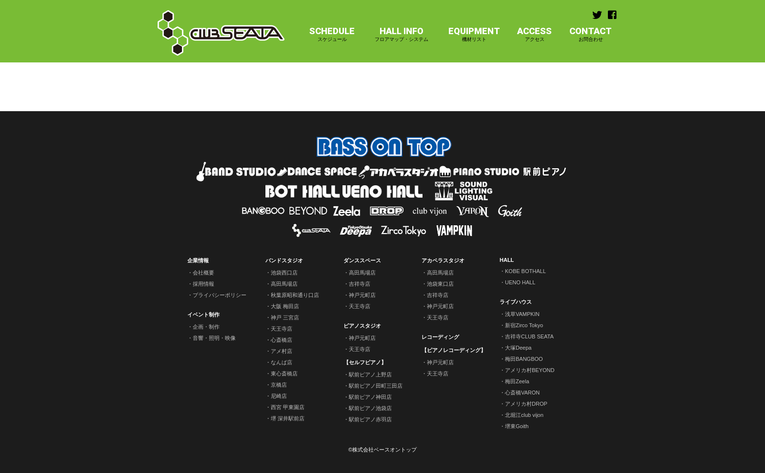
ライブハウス (516, 302)
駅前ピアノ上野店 (370, 374)
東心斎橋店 (284, 373)
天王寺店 (281, 329)
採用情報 (203, 284)
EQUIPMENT (474, 34)
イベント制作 (203, 314)
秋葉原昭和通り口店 (295, 295)
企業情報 (198, 260)
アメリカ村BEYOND (529, 370)
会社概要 (203, 273)
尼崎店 (279, 396)
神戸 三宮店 (285, 317)
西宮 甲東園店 (287, 407)
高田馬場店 (284, 284)
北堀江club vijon (524, 415)
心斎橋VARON (522, 392)
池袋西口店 (284, 273)
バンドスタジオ (284, 260)
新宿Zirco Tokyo (524, 325)
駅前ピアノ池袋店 (370, 408)
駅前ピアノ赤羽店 (370, 419)
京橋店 (279, 385)
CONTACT (590, 34)
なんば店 (281, 362)
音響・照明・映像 (214, 338)
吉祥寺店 (359, 284)
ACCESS (534, 34)
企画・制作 (206, 327)
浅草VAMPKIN (522, 314)
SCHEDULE (332, 34)
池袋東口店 (440, 284)
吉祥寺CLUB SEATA (529, 336)
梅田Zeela (517, 381)
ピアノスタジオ (362, 326)
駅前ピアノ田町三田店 (376, 386)
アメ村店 (281, 351)
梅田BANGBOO (524, 359)
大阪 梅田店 (285, 306)
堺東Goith (516, 426)
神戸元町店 (362, 295)
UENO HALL (520, 282)
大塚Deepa (518, 348)
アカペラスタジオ (443, 260)
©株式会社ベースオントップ (382, 450)
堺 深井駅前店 (287, 418)
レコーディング (440, 337)
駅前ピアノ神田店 (370, 397)
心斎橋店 (281, 340)
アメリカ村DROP (526, 404)
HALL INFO (401, 34)
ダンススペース (362, 260)
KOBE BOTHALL (525, 271)
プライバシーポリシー (219, 295)
